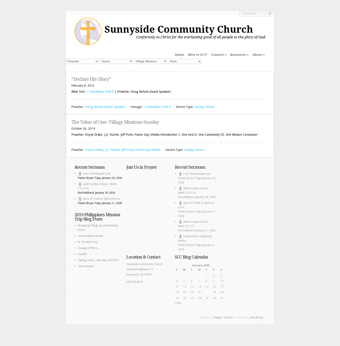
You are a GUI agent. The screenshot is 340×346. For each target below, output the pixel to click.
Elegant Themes (223, 317)
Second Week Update (90, 235)
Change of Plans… (89, 248)
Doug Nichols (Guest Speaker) (106, 107)
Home (179, 55)
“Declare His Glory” (91, 79)
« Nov (178, 303)
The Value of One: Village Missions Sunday (115, 122)
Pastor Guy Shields (147, 150)
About (257, 55)
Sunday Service (204, 107)
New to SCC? (197, 55)
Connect (217, 55)
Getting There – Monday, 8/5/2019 (98, 260)
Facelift (82, 254)
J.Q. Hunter (112, 150)
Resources (238, 55)
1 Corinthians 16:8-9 (100, 91)
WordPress (256, 317)
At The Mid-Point (88, 242)
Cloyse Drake (94, 150)
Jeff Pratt (127, 150)
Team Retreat (86, 266)
